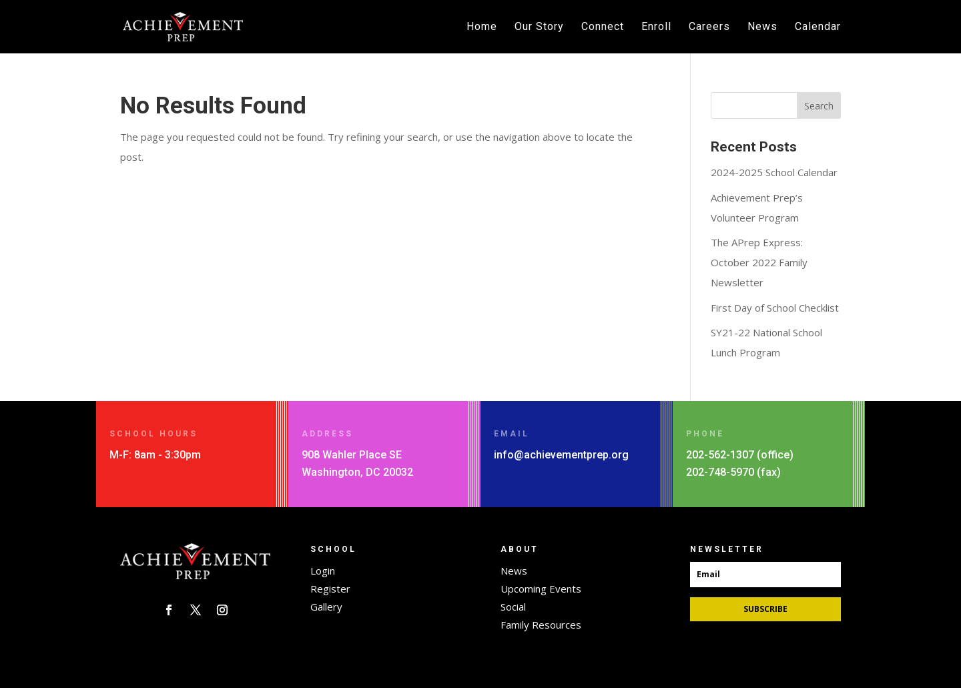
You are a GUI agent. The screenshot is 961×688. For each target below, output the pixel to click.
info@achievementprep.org (561, 454)
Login (322, 570)
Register (330, 588)
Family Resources (541, 624)
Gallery (326, 606)
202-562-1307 (720, 454)
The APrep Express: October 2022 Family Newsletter (759, 262)
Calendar (818, 27)
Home (481, 27)
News (762, 27)
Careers (709, 27)
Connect (602, 27)
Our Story (539, 27)
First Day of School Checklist (775, 307)
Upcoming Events (541, 588)
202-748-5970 (720, 472)
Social (513, 606)
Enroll (656, 27)
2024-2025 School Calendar (774, 172)
